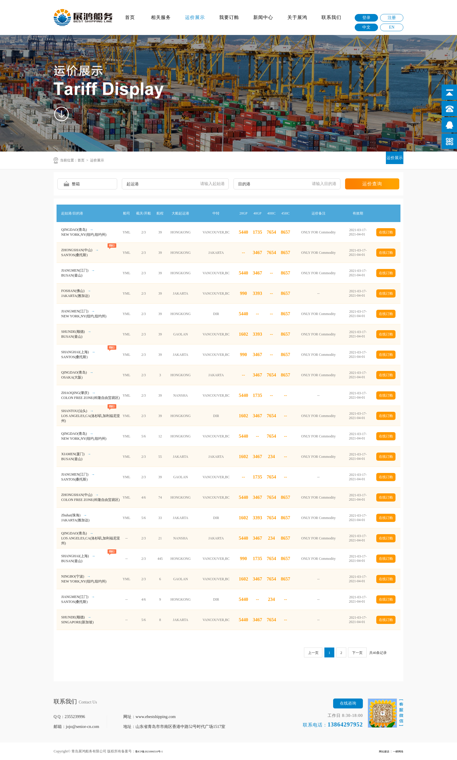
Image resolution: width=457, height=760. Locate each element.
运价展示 (195, 17)
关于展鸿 (297, 17)
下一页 (356, 653)
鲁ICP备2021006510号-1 (153, 751)
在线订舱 (386, 232)
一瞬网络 (396, 751)
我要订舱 (229, 17)
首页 (130, 17)
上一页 (308, 653)
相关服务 (161, 17)
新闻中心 (263, 17)
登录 (366, 17)
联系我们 (331, 17)
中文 (366, 27)
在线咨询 (348, 703)
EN (392, 27)
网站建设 (379, 751)
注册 (392, 17)
